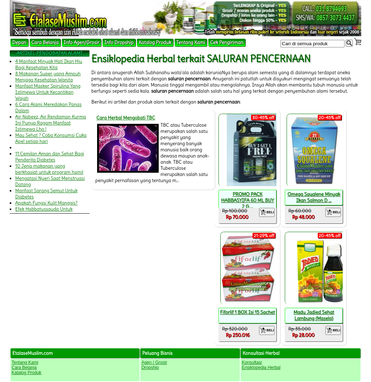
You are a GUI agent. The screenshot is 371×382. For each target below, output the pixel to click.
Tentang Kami (190, 42)
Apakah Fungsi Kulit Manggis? (46, 203)
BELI (267, 212)
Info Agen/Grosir (81, 42)
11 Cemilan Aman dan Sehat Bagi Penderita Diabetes (49, 157)
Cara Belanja (45, 42)
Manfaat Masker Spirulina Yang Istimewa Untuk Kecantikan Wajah (47, 92)
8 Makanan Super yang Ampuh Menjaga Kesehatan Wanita (48, 77)
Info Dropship (118, 42)
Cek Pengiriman (226, 42)
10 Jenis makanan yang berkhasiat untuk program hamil (49, 169)
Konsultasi (252, 362)
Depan (19, 42)
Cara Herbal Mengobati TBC (125, 118)
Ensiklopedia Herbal (261, 367)
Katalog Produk (155, 42)
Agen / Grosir (154, 362)
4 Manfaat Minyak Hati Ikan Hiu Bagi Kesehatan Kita (48, 64)
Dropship (150, 367)
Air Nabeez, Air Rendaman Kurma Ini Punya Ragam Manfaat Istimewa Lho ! (50, 123)
